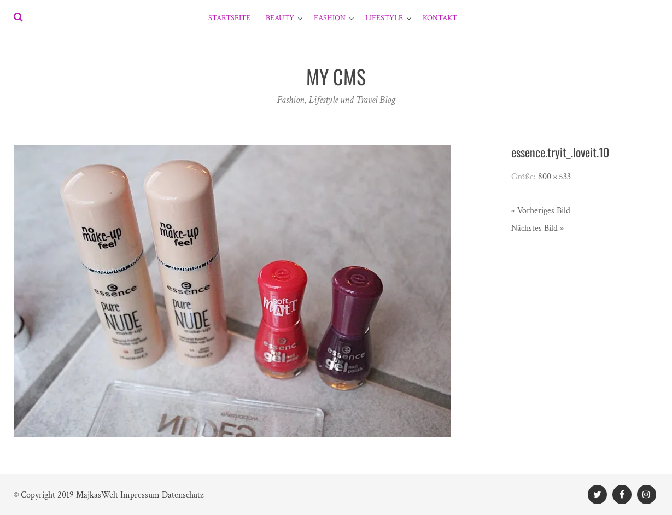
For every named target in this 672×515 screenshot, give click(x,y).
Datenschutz (182, 495)
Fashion (330, 18)
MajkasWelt (97, 495)
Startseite (229, 18)
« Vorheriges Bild (540, 210)
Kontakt (440, 18)
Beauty (280, 18)
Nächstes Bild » (537, 228)
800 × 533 (554, 177)
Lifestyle (384, 18)
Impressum (140, 495)
